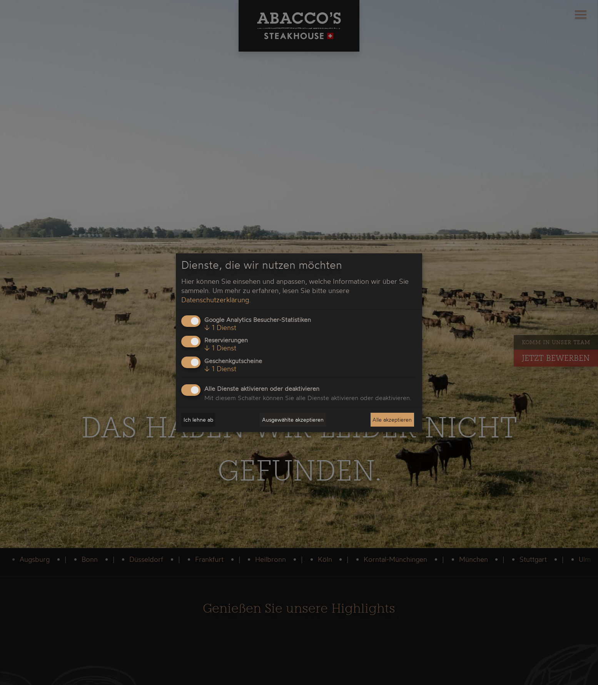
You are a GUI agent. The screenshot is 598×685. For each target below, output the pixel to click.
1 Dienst (220, 327)
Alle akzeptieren (392, 419)
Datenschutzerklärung (215, 299)
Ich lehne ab (198, 419)
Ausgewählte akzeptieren (293, 419)
